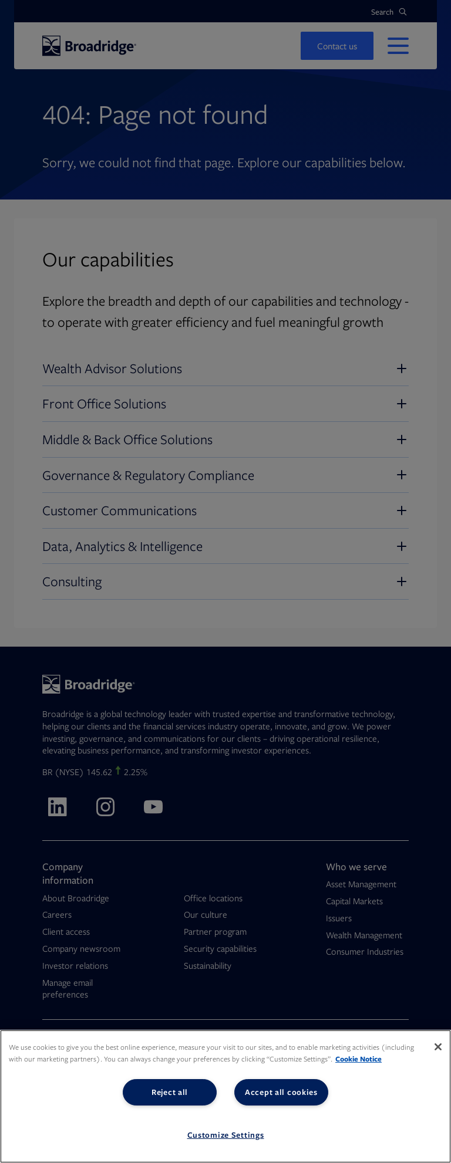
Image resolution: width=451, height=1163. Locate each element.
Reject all (170, 1092)
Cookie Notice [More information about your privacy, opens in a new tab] (358, 1059)
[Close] (438, 1047)
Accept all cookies (281, 1092)
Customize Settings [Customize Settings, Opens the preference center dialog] (225, 1135)
